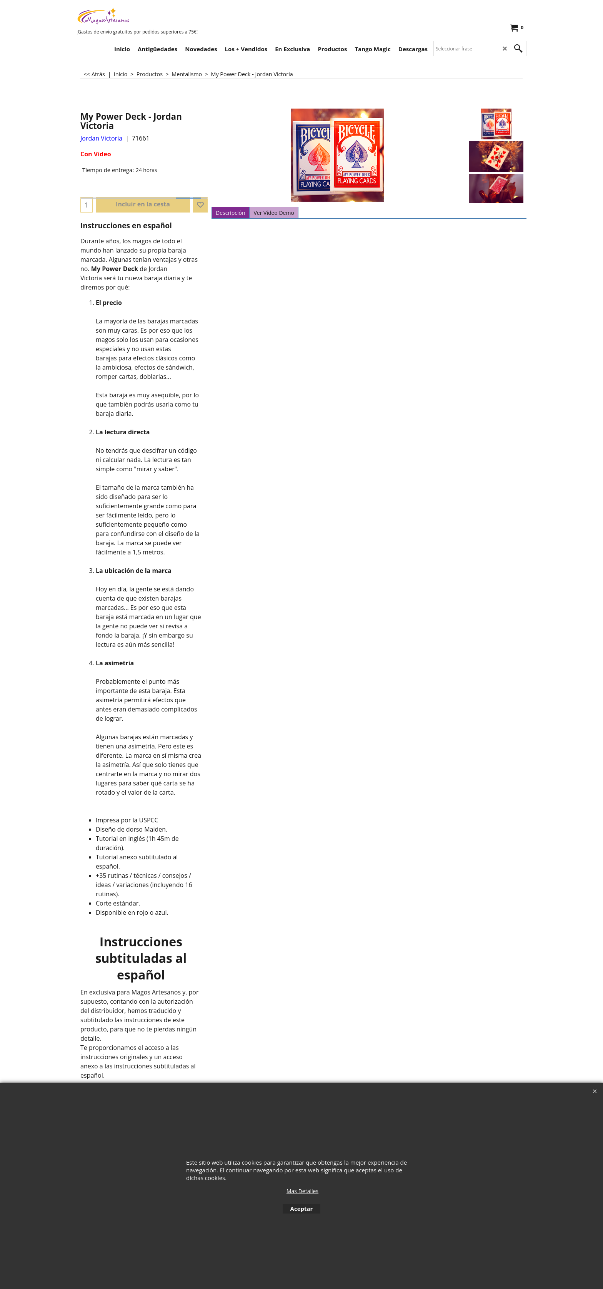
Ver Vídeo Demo (273, 212)
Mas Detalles (302, 1191)
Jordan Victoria (101, 138)
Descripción (230, 212)
